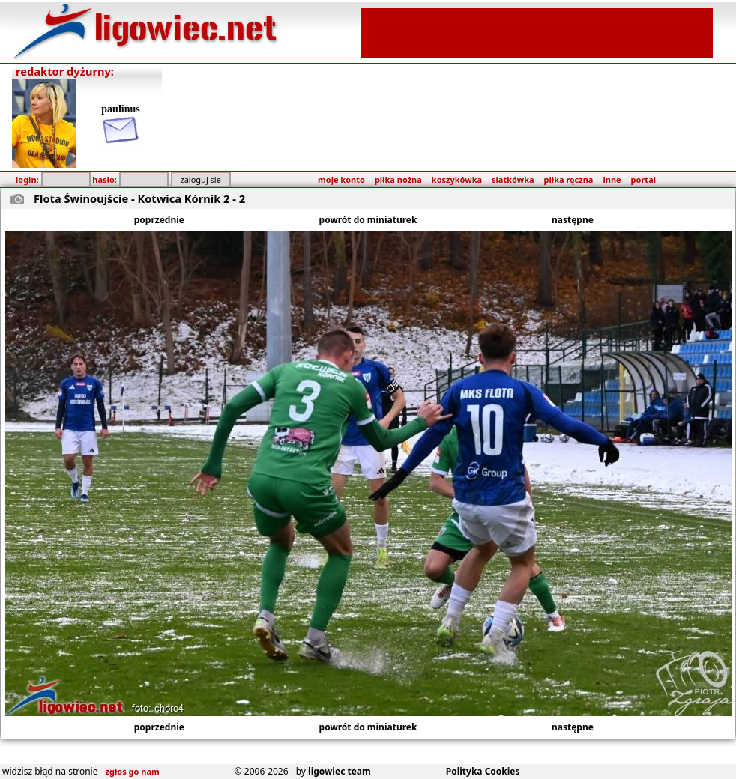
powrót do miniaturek (368, 219)
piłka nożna (398, 179)
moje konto (341, 179)
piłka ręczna (569, 179)
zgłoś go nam (133, 771)
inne (612, 179)
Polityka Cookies (483, 771)
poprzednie (159, 219)
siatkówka (513, 179)
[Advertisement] (536, 31)
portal (643, 179)
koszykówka (457, 179)
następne (573, 219)
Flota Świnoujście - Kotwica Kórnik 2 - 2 (139, 198)
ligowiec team (339, 771)
